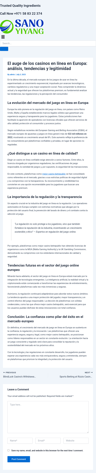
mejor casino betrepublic (54, 174)
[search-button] (4, 49)
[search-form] (48, 43)
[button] (48, 37)
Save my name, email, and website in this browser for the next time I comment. (47, 450)
